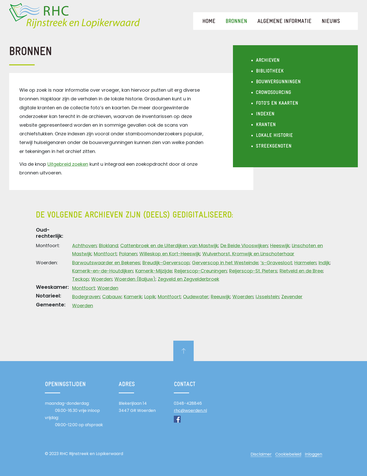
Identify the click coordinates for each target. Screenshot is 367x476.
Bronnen (239, 21)
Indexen (265, 114)
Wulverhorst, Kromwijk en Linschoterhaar (248, 254)
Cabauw (112, 296)
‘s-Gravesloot (276, 262)
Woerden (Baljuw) (134, 279)
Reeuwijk (220, 296)
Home (208, 22)
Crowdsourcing (273, 92)
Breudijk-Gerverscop (166, 262)
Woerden (101, 279)
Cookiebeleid (288, 454)
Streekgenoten (274, 146)
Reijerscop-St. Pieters (253, 271)
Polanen (128, 254)
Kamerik (133, 296)
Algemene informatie (284, 22)
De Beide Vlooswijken (244, 245)
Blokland (108, 245)
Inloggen (313, 454)
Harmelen (305, 262)
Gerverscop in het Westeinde (225, 262)
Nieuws (331, 22)
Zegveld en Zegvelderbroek (188, 279)
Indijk (324, 262)
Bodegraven (86, 296)
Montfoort (105, 254)
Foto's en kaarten (277, 103)
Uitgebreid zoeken (67, 164)
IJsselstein (267, 296)
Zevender (292, 296)
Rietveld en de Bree (301, 271)
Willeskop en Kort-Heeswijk (169, 254)
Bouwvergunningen (278, 82)
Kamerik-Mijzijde (153, 271)
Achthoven (84, 245)
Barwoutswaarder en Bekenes (106, 262)
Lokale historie (274, 135)
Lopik (149, 296)
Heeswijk (280, 245)
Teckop (80, 279)
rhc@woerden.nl (190, 410)
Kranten (266, 124)
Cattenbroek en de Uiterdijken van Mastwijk (169, 245)
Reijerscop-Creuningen (200, 271)
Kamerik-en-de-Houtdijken (102, 271)
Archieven (268, 60)
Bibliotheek (270, 71)
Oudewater (195, 296)
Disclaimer (261, 454)
